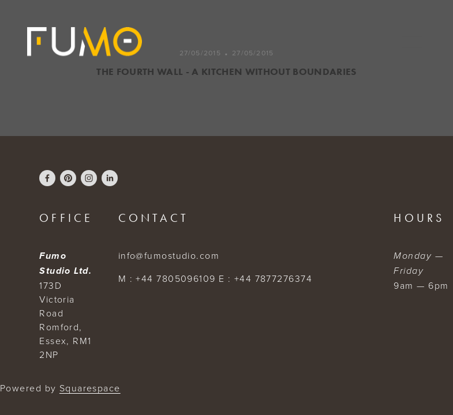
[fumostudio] (68, 178)
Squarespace (90, 388)
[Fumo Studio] (110, 178)
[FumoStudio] (89, 178)
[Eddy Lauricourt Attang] (47, 178)
